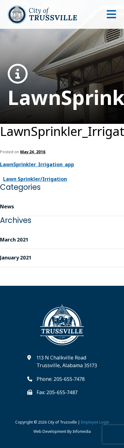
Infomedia (82, 431)
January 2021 (15, 257)
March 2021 (14, 239)
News (7, 206)
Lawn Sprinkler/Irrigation (35, 179)
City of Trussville (62, 422)
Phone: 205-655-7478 (61, 379)
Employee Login (95, 422)
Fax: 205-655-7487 (57, 392)
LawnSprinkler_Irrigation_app (62, 87)
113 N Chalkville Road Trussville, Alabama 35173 (67, 361)
